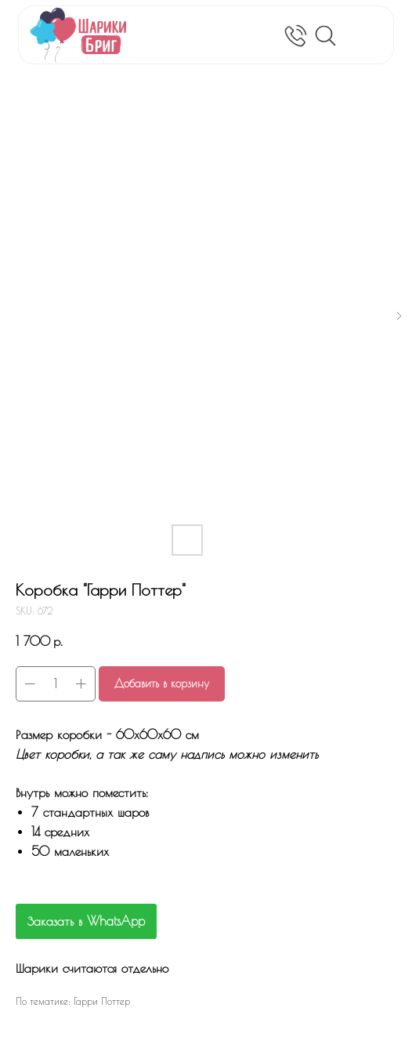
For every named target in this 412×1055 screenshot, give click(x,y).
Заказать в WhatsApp (86, 921)
